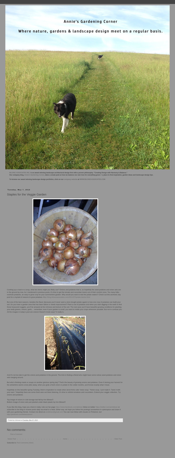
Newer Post (12, 439)
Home (65, 439)
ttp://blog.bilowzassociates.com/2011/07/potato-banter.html (67, 297)
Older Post (118, 439)
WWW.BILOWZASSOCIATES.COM (92, 179)
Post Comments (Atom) (25, 443)
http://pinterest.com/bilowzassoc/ (19, 414)
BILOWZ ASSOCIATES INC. (19, 173)
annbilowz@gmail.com (54, 412)
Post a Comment (16, 434)
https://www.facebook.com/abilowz (69, 407)
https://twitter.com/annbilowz (107, 407)
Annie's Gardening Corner (34, 175)
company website (70, 179)
